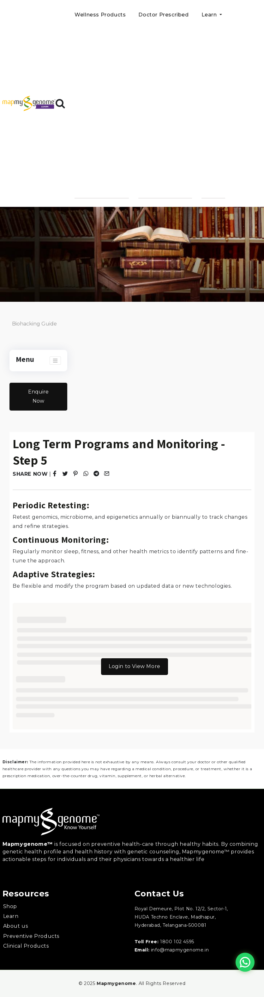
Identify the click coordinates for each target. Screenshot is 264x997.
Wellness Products (100, 15)
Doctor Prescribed (163, 15)
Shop (10, 906)
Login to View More (134, 666)
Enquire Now (38, 396)
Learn (11, 916)
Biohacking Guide (34, 324)
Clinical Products (26, 946)
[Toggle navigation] (55, 360)
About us (15, 926)
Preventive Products (31, 936)
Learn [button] (210, 15)
